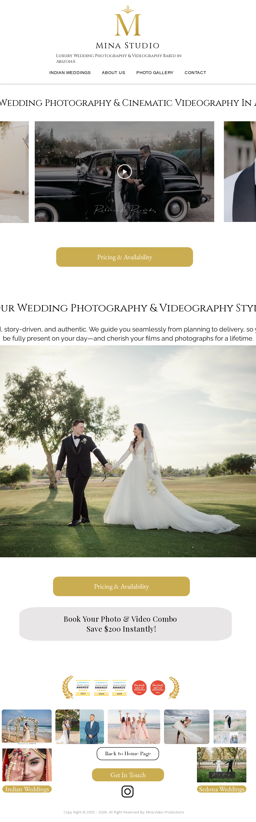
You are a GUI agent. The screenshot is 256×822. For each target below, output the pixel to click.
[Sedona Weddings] (221, 789)
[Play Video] (124, 171)
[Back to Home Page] (128, 753)
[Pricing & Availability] (124, 257)
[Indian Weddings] (27, 789)
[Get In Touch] (128, 774)
